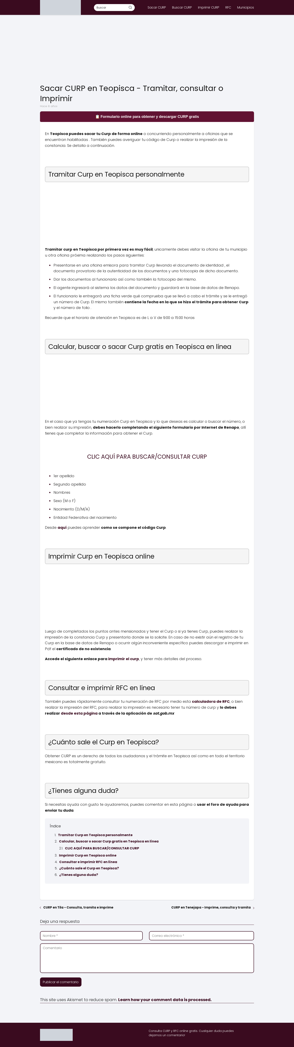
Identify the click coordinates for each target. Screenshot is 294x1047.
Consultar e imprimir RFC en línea (88, 862)
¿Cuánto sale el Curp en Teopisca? (89, 868)
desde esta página (79, 713)
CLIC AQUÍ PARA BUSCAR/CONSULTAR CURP (102, 848)
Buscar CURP (182, 7)
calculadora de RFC (211, 701)
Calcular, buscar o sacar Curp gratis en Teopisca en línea (109, 841)
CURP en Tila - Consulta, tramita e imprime (78, 907)
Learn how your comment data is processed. (165, 1000)
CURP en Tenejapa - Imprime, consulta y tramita (211, 907)
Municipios (245, 7)
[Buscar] (130, 7)
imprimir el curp (123, 658)
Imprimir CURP (208, 7)
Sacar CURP (157, 7)
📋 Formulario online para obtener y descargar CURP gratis (147, 117)
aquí (62, 527)
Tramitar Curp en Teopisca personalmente (95, 835)
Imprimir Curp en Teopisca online (87, 855)
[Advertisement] (147, 49)
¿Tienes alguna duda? (78, 874)
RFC (228, 7)
